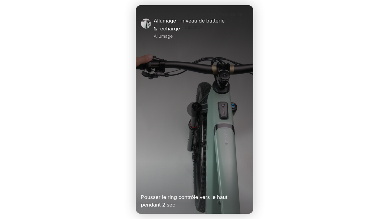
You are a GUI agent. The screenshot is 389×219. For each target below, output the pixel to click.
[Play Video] (143, 184)
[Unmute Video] (245, 184)
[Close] (245, 28)
